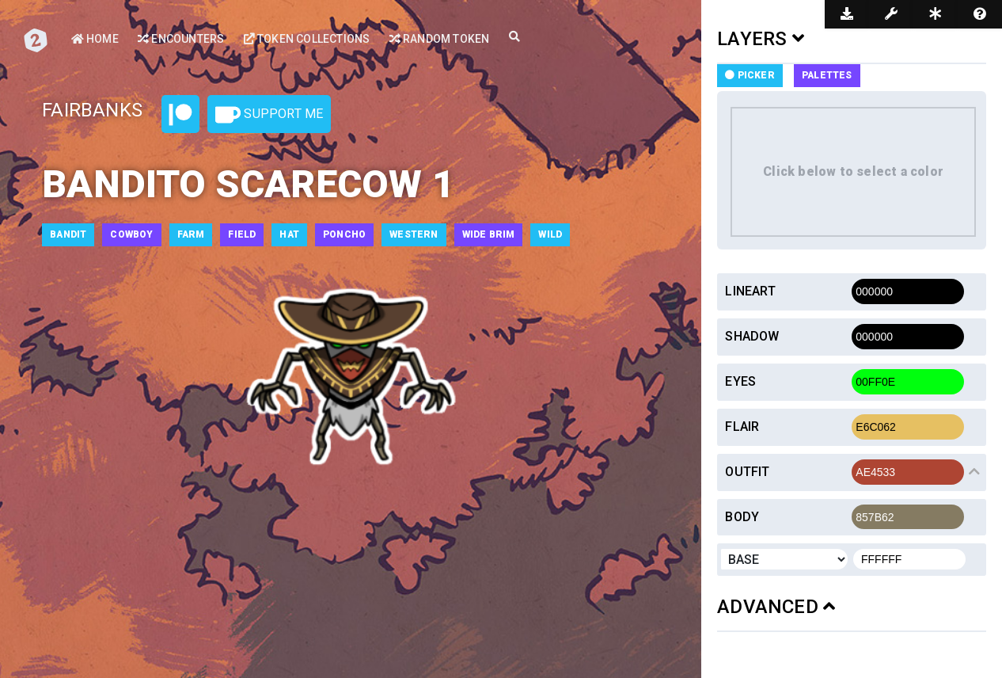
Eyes (740, 381)
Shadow (752, 336)
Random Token (439, 38)
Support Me (269, 115)
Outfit (747, 471)
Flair (742, 426)
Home (95, 38)
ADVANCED (776, 607)
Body (742, 516)
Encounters (181, 38)
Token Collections (307, 38)
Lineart (750, 291)
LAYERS (760, 39)
